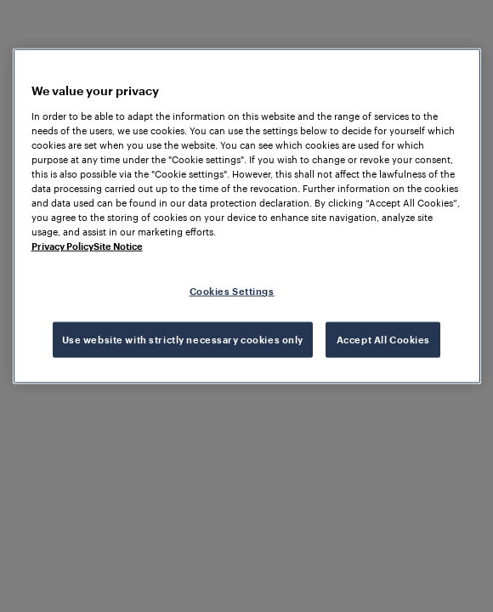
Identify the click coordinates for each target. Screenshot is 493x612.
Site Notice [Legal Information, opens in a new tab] (118, 246)
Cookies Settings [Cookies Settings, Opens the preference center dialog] (232, 291)
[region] (247, 216)
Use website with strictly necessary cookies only (182, 339)
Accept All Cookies (383, 339)
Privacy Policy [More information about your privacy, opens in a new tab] (62, 246)
